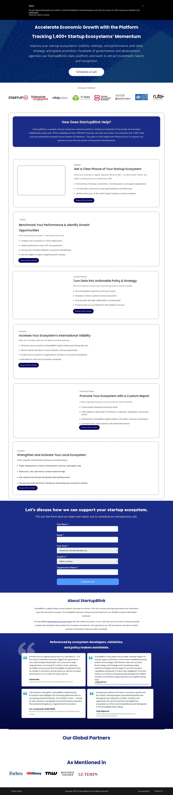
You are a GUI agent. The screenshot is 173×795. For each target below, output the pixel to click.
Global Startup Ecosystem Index (59, 621)
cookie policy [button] (33, 12)
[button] (143, 6)
